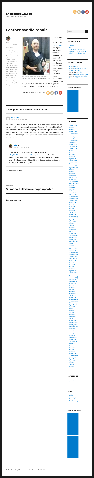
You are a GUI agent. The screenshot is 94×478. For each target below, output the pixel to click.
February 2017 (73, 249)
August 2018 (72, 222)
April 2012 (72, 351)
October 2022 (73, 148)
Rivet (7, 67)
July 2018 (71, 224)
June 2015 (72, 287)
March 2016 (72, 270)
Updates (71, 45)
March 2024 (72, 139)
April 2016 (72, 268)
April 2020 (72, 191)
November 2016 (73, 255)
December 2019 (73, 197)
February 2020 (73, 195)
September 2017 (73, 241)
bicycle (8, 54)
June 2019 (72, 206)
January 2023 (73, 144)
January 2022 (73, 162)
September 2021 (73, 168)
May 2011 (71, 365)
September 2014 (73, 305)
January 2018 (72, 233)
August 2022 (72, 150)
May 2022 (72, 154)
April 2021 (72, 173)
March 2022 (72, 158)
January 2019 (73, 214)
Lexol (7, 61)
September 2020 (73, 183)
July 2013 (71, 330)
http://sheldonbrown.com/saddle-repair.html (25, 155)
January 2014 (72, 320)
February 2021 (73, 177)
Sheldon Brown (10, 75)
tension (12, 83)
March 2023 (72, 143)
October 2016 (73, 256)
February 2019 (73, 212)
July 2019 (71, 204)
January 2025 (73, 131)
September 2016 (73, 258)
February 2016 (73, 272)
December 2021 (73, 164)
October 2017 (73, 239)
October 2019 (73, 200)
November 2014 (73, 301)
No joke (76, 66)
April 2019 (72, 210)
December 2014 (73, 299)
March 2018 (72, 229)
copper (13, 56)
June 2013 (72, 332)
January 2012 (72, 353)
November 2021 (73, 166)
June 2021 (72, 171)
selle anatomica (11, 71)
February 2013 (73, 338)
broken (13, 54)
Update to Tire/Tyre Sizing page (78, 51)
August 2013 (72, 328)
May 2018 (71, 226)
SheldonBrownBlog (19, 13)
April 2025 (72, 127)
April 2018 (72, 227)
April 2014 (72, 314)
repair (16, 65)
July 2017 (71, 243)
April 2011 (72, 366)
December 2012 (73, 341)
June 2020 (72, 187)
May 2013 (71, 334)
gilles (7, 57)
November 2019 (73, 199)
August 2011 (72, 361)
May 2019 (72, 208)
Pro (16, 61)
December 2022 (73, 146)
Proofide (8, 65)
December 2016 (73, 253)
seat (16, 69)
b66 (9, 50)
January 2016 (73, 274)
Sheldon (15, 73)
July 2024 (71, 135)
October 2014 (73, 303)
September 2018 (73, 220)
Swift (13, 81)
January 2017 (72, 251)
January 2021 (72, 179)
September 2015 (73, 282)
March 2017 (72, 247)
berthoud (15, 52)
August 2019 (72, 202)
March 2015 (72, 293)
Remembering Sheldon (81, 74)
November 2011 (73, 355)
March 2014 (72, 316)
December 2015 (73, 276)
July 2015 (71, 285)
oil (14, 61)
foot (17, 56)
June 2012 (72, 347)
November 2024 (73, 133)
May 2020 (72, 189)
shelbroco (9, 73)
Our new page (57, 45)
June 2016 (72, 264)
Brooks (8, 56)
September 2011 (73, 359)
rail (12, 65)
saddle (12, 67)
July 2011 (71, 363)
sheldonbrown (10, 77)
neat (11, 61)
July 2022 (71, 152)
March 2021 (72, 175)
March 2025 (72, 129)
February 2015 (73, 295)
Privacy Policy (23, 470)
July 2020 (71, 185)
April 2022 (72, 156)
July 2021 (71, 170)
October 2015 (73, 280)
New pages (9, 47)
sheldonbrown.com (12, 79)
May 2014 (71, 312)
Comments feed (73, 399)
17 (6, 50)
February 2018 (73, 231)
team (7, 83)
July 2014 (71, 309)
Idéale (12, 57)
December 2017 (73, 235)
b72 (12, 50)
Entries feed (72, 397)
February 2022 (73, 160)
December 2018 (73, 216)
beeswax (8, 52)
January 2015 (72, 297)
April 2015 (72, 291)
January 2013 (72, 339)
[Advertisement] (73, 101)
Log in (71, 395)
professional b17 (11, 63)
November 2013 (73, 322)
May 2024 (72, 137)
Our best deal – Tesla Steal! (77, 49)
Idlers (70, 47)
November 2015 (73, 278)
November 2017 (73, 237)
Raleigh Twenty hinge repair (77, 53)
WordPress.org (73, 401)
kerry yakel (15, 117)
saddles (11, 69)
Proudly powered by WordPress (38, 470)
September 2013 (73, 326)
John (7, 42)
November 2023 (73, 141)
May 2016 (72, 266)
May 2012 (71, 349)
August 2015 (72, 283)
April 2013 (72, 336)
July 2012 (71, 345)
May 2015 (71, 289)
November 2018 (73, 218)
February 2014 (73, 318)
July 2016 (71, 262)
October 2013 (72, 324)
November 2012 (73, 343)
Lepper (13, 59)
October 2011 (72, 357)
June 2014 (72, 310)
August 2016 (72, 260)
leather (8, 59)
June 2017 (72, 245)
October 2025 (73, 125)
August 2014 (72, 307)
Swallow (8, 81)
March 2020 (72, 193)
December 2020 (73, 181)
